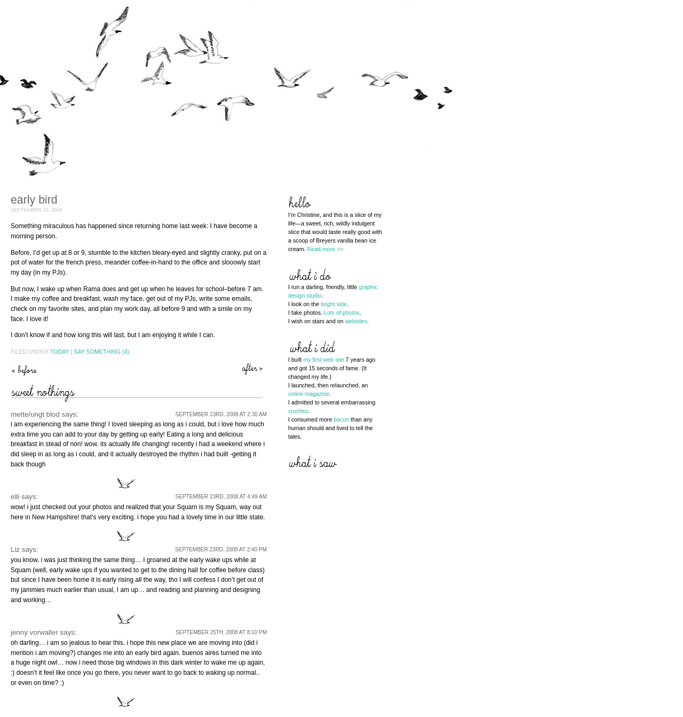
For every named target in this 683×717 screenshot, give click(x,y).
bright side (334, 304)
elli (15, 497)
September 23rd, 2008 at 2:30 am (221, 414)
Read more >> (325, 249)
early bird (34, 199)
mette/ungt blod (35, 414)
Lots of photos (342, 312)
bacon (341, 419)
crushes (298, 411)
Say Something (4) (101, 351)
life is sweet (253, 369)
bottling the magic (24, 369)
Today (59, 351)
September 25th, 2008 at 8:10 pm (221, 632)
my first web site (323, 359)
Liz (15, 549)
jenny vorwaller (34, 632)
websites (356, 321)
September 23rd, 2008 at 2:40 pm (221, 549)
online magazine (309, 394)
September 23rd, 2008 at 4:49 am (221, 497)
